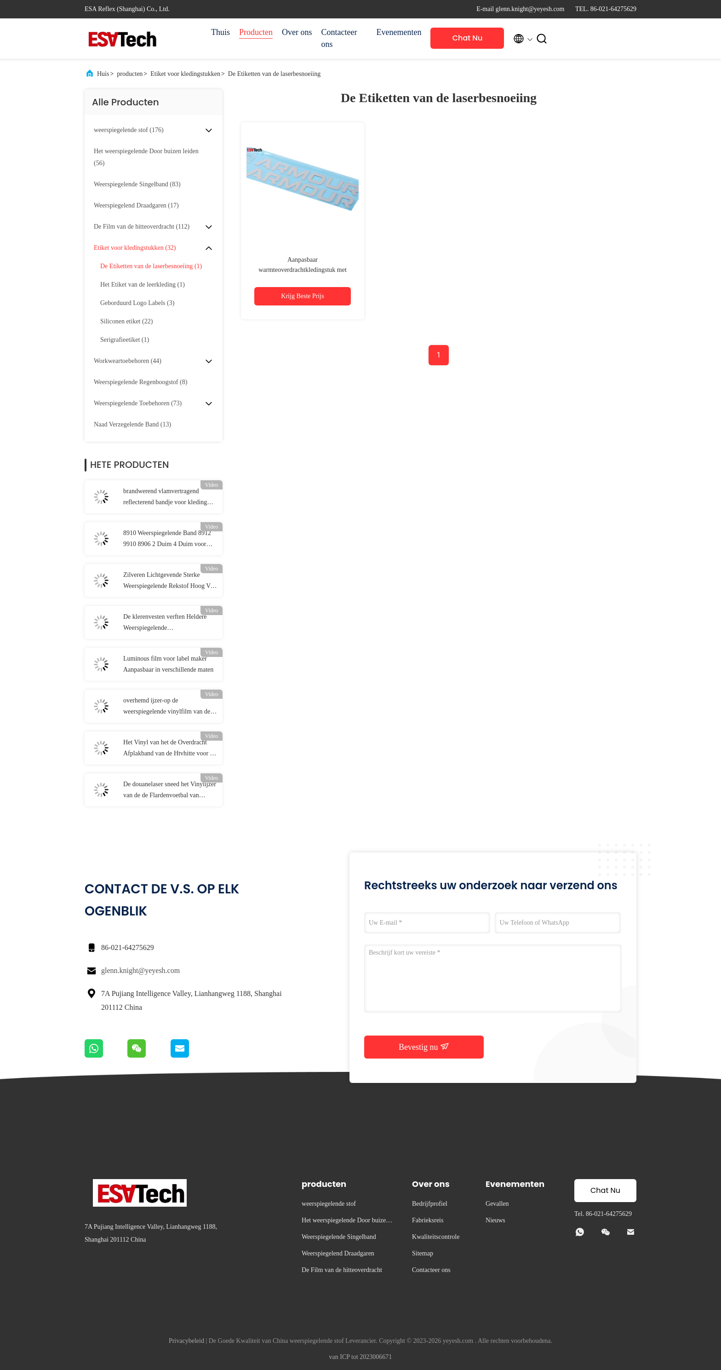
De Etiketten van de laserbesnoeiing (274, 73)
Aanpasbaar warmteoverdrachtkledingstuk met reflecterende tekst (302, 269)
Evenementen (399, 32)
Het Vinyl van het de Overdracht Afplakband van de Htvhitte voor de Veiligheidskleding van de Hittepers (169, 749)
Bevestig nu (424, 1047)
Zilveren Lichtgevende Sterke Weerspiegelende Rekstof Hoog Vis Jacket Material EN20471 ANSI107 (169, 581)
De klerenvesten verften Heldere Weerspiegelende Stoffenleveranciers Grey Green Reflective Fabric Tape (165, 623)
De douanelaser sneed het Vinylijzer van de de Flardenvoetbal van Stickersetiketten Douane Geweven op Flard (169, 791)
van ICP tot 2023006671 (360, 1356)
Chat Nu (467, 38)
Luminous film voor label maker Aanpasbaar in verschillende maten (168, 664)
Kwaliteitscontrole (435, 1236)
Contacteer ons (339, 38)
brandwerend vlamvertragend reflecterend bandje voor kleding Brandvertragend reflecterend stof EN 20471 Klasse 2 (166, 498)
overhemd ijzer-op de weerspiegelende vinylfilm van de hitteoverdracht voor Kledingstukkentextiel (166, 707)
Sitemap (422, 1253)
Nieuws (495, 1220)
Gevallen (497, 1203)
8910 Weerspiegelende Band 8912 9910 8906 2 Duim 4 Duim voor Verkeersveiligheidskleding (167, 540)
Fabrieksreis (427, 1220)
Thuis (220, 32)
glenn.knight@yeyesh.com (140, 970)
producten (130, 73)
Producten (256, 32)
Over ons (297, 32)
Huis (103, 73)
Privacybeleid (186, 1340)
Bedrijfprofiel (429, 1203)
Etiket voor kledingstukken (185, 73)
